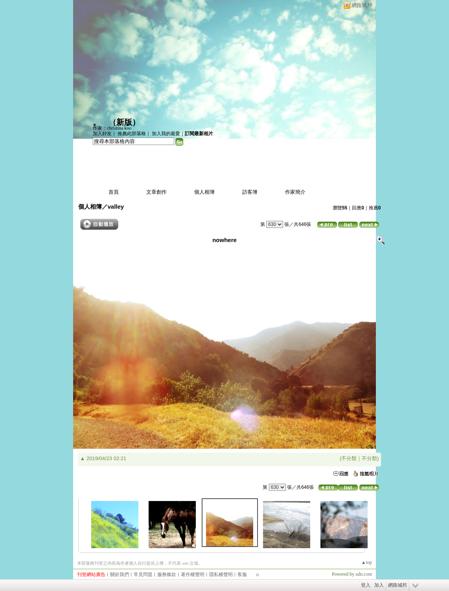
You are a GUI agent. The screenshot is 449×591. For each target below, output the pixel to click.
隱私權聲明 (221, 574)
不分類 (349, 458)
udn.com (363, 574)
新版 (124, 122)
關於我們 (119, 574)
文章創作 (156, 192)
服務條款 (166, 574)
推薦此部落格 (132, 133)
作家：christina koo (112, 128)
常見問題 (143, 574)
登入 (365, 585)
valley (116, 206)
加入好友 (102, 133)
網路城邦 (361, 5)
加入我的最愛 (166, 133)
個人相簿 (204, 192)
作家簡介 (295, 192)
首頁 (114, 192)
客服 (242, 574)
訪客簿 (250, 192)
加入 (379, 585)
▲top (366, 562)
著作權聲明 (192, 574)
